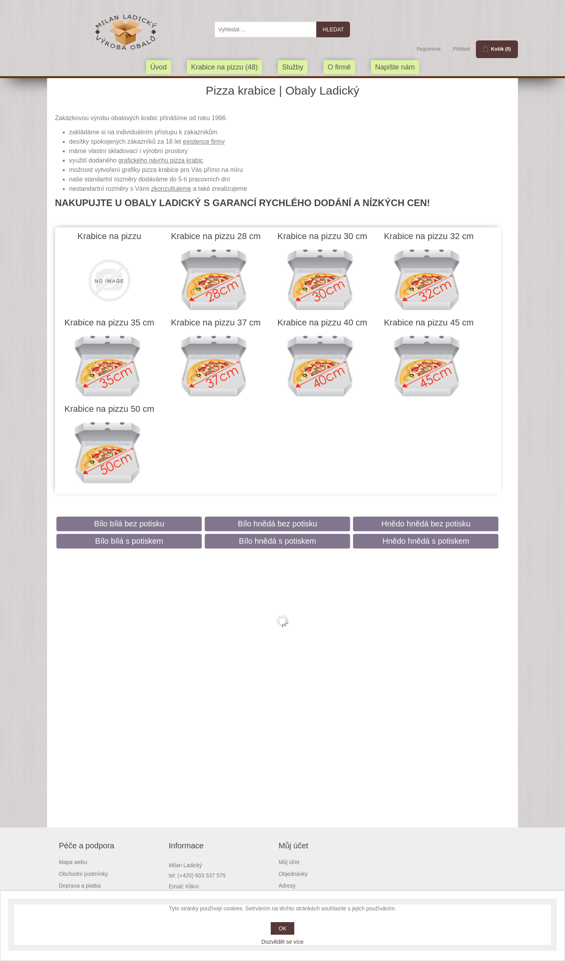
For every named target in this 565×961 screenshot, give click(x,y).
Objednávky (293, 874)
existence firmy (204, 141)
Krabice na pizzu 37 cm (216, 322)
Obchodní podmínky (83, 874)
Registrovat (429, 49)
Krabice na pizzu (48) (224, 67)
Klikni (192, 886)
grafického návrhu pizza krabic (160, 160)
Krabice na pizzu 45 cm (429, 322)
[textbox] (266, 29)
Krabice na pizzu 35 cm (109, 322)
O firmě (339, 67)
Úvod (158, 67)
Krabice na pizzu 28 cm (216, 236)
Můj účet (289, 862)
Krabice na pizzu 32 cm (429, 236)
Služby (292, 67)
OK (282, 928)
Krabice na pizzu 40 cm (322, 322)
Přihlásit (461, 49)
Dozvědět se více (282, 942)
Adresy (287, 885)
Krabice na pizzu (109, 236)
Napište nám (395, 67)
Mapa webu (73, 862)
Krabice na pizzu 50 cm (109, 409)
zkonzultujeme (171, 188)
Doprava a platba (80, 885)
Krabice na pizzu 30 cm (322, 236)
